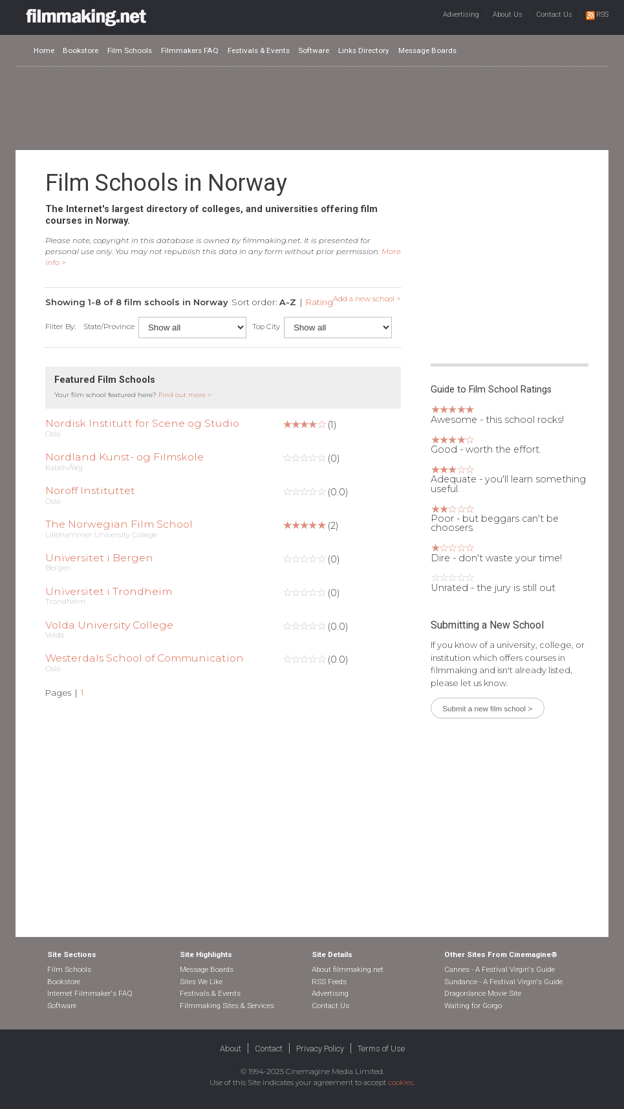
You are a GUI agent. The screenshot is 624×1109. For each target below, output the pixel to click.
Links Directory (363, 50)
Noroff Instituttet (90, 490)
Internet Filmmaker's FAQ (90, 993)
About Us (507, 14)
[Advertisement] (312, 107)
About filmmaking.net (347, 969)
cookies (400, 1082)
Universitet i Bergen (99, 558)
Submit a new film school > (487, 708)
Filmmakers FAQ (190, 50)
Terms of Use (381, 1048)
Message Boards (427, 50)
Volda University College (109, 625)
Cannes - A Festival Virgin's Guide (499, 969)
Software (313, 50)
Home (44, 50)
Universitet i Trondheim (108, 591)
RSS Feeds (329, 981)
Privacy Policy (320, 1048)
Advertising (461, 14)
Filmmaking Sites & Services (227, 1005)
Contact (269, 1048)
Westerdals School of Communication (144, 658)
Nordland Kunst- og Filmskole (124, 457)
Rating (319, 302)
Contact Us (554, 14)
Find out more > (184, 395)
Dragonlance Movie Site (482, 993)
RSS (597, 14)
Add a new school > (367, 298)
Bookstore (80, 50)
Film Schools (129, 50)
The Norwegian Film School (119, 524)
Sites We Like (201, 981)
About (230, 1048)
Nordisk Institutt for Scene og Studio (142, 423)
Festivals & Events (259, 50)
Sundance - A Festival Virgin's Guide (503, 981)
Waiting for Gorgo (473, 1005)
